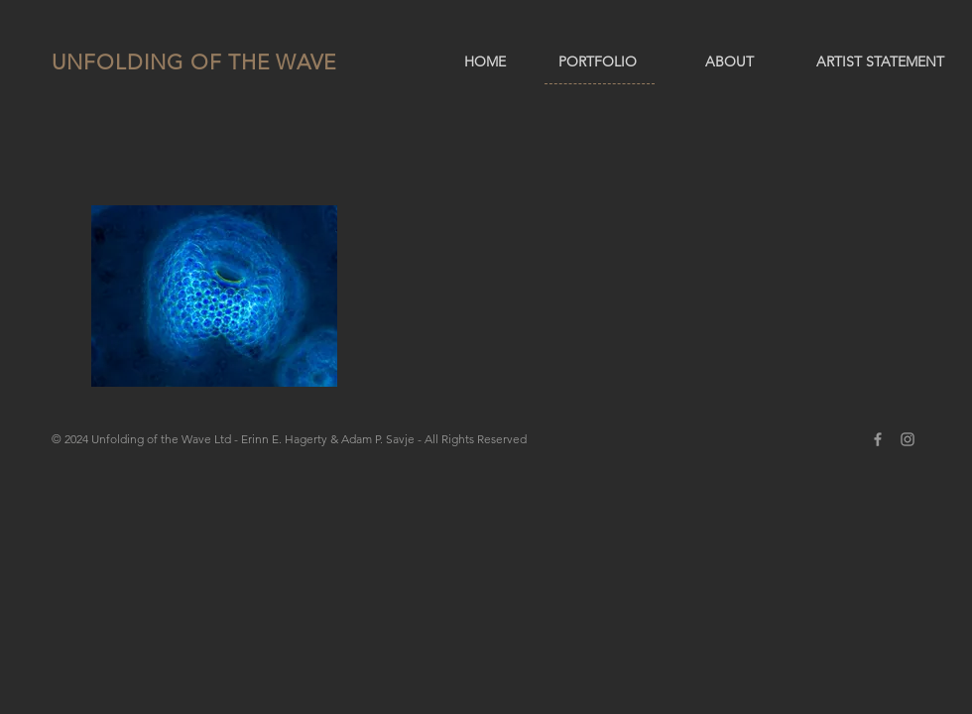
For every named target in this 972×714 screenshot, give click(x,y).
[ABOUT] (729, 62)
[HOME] (485, 62)
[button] (214, 296)
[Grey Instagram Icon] (907, 439)
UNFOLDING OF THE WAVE (194, 62)
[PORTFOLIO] (597, 62)
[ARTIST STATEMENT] (879, 62)
